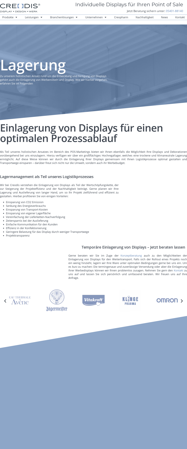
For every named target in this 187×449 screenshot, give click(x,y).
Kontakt (178, 270)
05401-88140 (174, 11)
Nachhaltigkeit (145, 17)
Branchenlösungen (64, 17)
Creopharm (121, 17)
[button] (5, 301)
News (164, 17)
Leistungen (34, 17)
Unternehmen (96, 17)
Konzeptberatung (131, 255)
